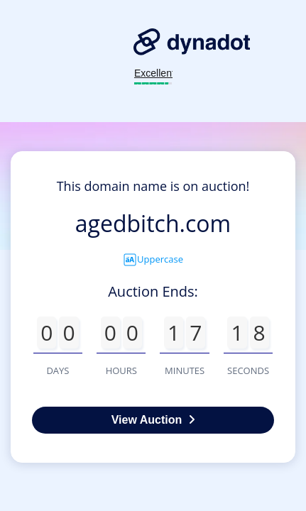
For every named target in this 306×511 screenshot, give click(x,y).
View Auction (153, 420)
